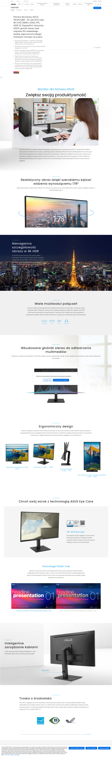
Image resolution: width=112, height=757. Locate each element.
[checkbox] (97, 72)
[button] (99, 1)
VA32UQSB (15, 8)
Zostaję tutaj (47, 380)
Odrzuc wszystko (91, 748)
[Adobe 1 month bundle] (16, 73)
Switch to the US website (61, 380)
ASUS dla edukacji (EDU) (89, 4)
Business (95, 1)
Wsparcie (32, 10)
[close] (77, 374)
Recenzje (26, 10)
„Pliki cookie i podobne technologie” (12, 754)
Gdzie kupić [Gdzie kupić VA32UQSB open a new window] (97, 8)
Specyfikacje (19, 10)
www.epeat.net (87, 734)
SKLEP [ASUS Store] (19, 4)
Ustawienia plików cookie (76, 748)
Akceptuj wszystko (104, 748)
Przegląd (12, 10)
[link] (13, 4)
